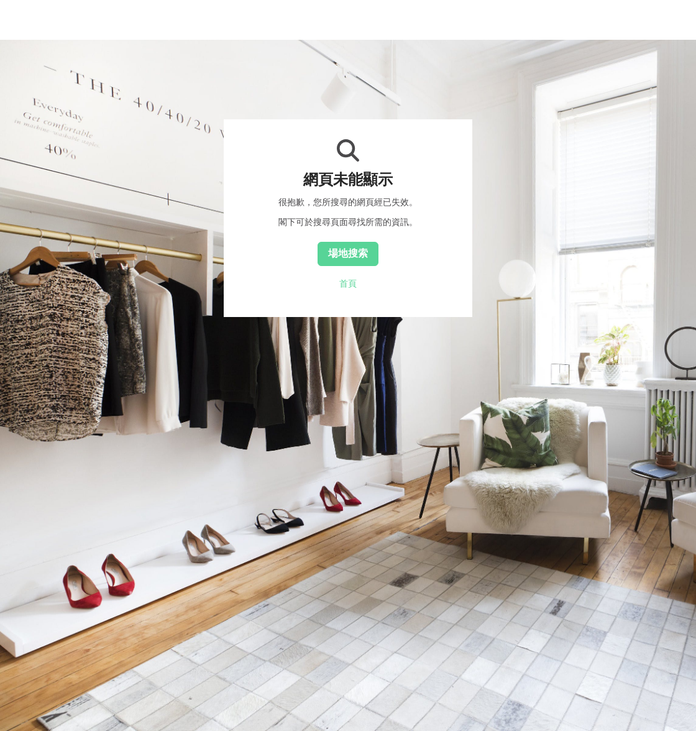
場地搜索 (348, 253)
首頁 (348, 283)
